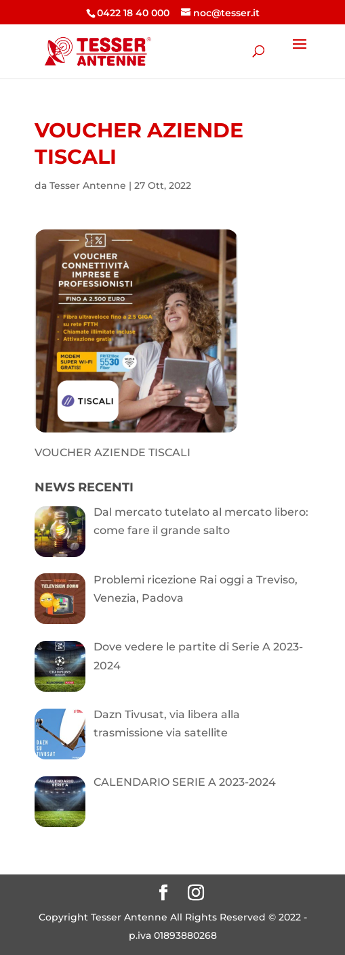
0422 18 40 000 (133, 13)
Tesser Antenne (87, 185)
